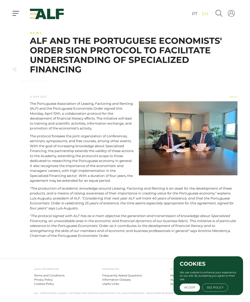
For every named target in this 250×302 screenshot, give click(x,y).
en (205, 13)
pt (195, 13)
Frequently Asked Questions (122, 275)
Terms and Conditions (49, 275)
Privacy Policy (43, 279)
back (234, 96)
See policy (215, 287)
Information (110, 269)
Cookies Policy (44, 283)
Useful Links (110, 283)
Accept (189, 287)
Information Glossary (116, 279)
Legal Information (46, 269)
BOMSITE (170, 293)
